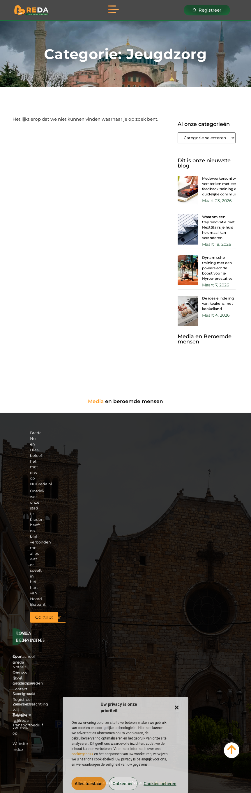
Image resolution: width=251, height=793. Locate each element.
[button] (177, 707)
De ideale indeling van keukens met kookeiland (218, 303)
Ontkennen (122, 783)
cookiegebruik (82, 754)
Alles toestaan (89, 783)
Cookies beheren (160, 783)
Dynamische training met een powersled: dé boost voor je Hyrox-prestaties (217, 268)
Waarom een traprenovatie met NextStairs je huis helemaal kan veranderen (218, 227)
